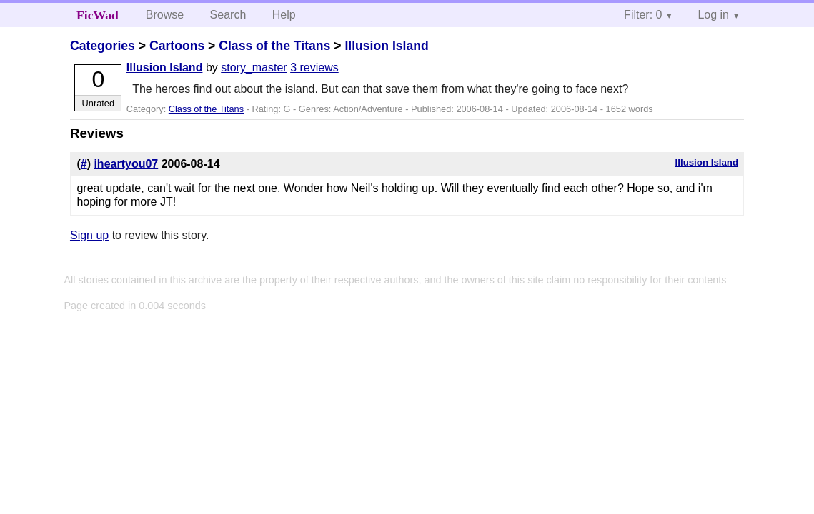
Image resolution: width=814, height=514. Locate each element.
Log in (713, 15)
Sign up (89, 235)
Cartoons (176, 46)
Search (228, 15)
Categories (102, 46)
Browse (165, 15)
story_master (254, 67)
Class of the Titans (274, 46)
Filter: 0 (643, 15)
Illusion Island (386, 46)
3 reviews (314, 67)
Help (284, 15)
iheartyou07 (126, 164)
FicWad (97, 15)
